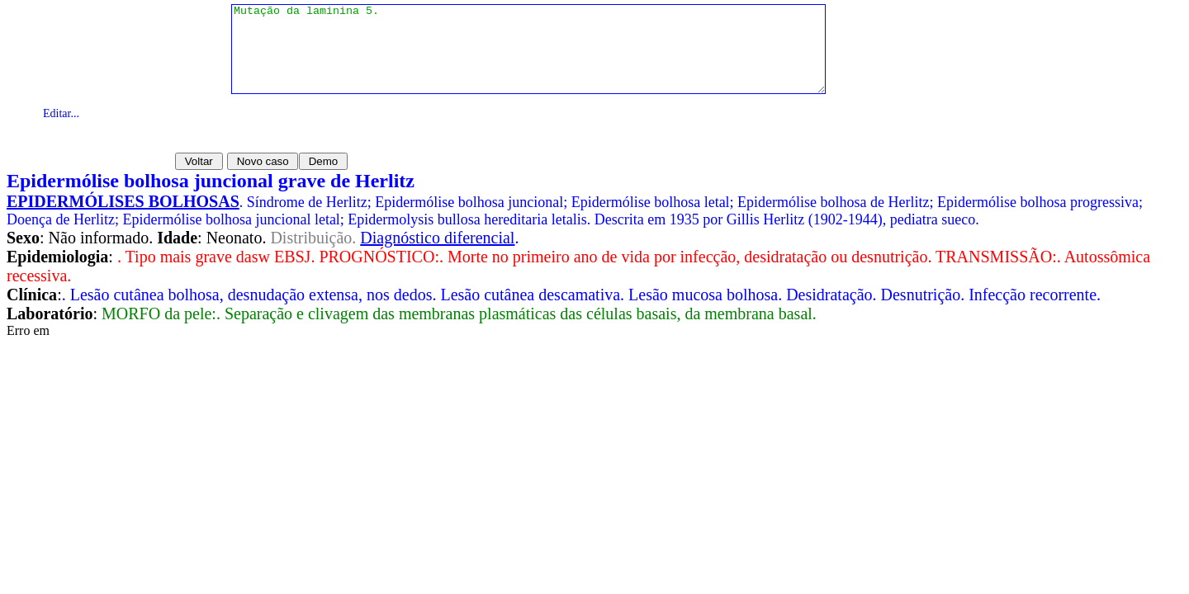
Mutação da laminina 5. (528, 57)
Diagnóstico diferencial (437, 238)
